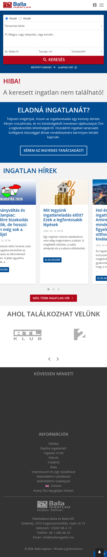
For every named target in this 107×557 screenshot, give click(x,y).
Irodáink (53, 462)
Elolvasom (15, 269)
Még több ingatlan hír (53, 298)
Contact (53, 486)
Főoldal (53, 444)
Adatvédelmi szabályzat (53, 481)
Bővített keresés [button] (44, 67)
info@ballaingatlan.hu (58, 537)
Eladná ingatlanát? (53, 448)
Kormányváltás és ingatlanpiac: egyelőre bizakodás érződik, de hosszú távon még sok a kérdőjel (25, 222)
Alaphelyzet (67, 67)
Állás (53, 467)
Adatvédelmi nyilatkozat (53, 476)
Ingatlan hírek (30, 170)
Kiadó (27, 18)
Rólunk (53, 458)
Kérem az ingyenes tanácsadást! (54, 150)
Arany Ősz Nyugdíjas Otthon (53, 491)
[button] (99, 552)
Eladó (13, 18)
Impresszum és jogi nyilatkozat (53, 472)
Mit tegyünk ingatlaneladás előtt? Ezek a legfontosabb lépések (79, 217)
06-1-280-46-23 (59, 533)
